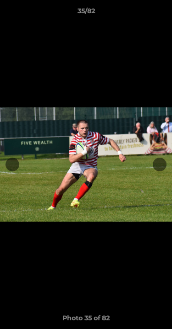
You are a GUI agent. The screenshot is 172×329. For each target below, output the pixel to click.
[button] (160, 13)
